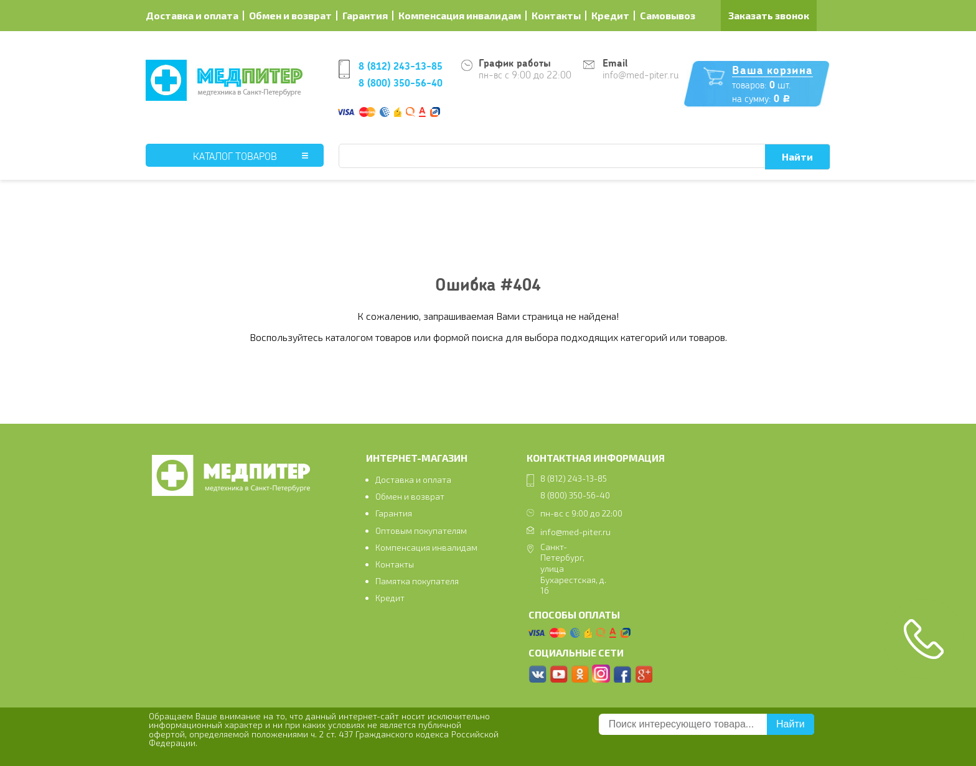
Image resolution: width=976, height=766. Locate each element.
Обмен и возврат (290, 15)
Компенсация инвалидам (459, 15)
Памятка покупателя (417, 581)
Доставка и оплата (192, 15)
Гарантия (365, 15)
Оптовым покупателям (421, 530)
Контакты (556, 15)
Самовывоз (667, 15)
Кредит (610, 15)
